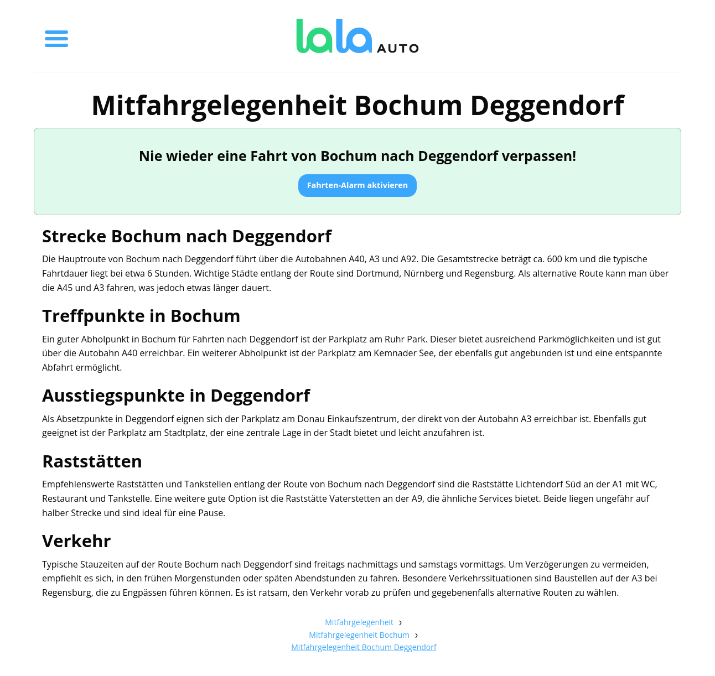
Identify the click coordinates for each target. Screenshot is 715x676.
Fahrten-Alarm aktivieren (357, 185)
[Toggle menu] (56, 36)
